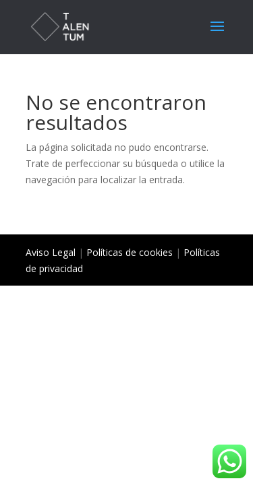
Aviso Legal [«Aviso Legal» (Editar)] (51, 252)
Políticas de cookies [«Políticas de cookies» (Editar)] (129, 252)
